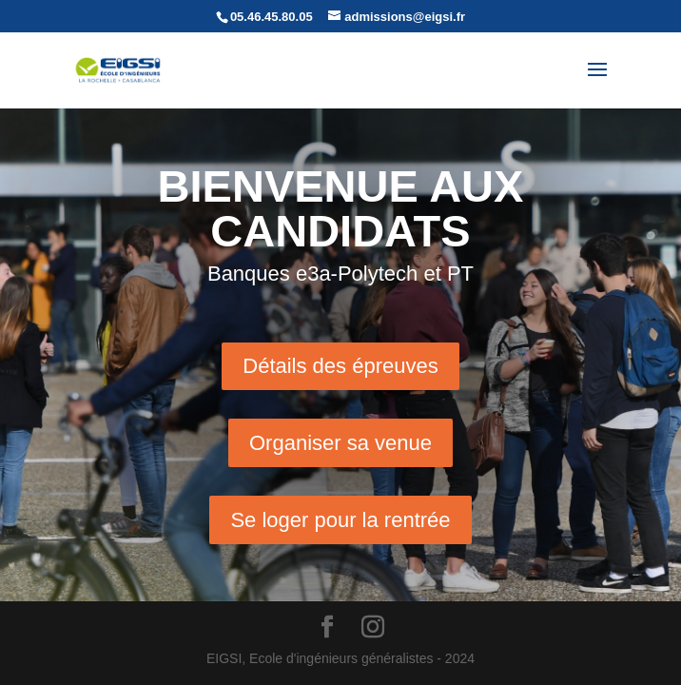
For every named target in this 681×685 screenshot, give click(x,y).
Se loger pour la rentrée (340, 520)
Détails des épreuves (340, 366)
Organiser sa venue (340, 443)
